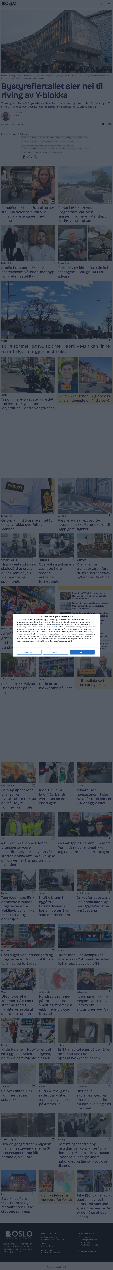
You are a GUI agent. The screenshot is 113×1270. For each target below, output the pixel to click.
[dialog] (56, 635)
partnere (57, 627)
